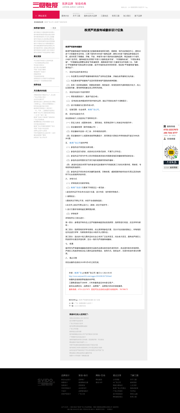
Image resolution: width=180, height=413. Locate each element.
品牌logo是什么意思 (40, 131)
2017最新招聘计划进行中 (136, 7)
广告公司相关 (118, 391)
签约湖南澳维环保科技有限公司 (44, 46)
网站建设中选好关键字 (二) (78, 342)
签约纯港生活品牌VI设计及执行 (44, 50)
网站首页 (41, 16)
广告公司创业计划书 (76, 323)
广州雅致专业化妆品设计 (77, 337)
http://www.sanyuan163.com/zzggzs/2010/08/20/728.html (90, 276)
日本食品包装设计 (40, 124)
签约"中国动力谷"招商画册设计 (44, 43)
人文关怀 (133, 385)
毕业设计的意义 (39, 65)
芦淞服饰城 (86, 300)
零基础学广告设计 (40, 72)
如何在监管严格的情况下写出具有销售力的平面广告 (86, 350)
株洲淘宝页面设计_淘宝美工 (43, 108)
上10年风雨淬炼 (90, 15)
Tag (146, 7)
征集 (98, 300)
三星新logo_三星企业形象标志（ (44, 104)
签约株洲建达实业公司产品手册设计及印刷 (83, 334)
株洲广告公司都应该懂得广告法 (44, 126)
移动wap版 (134, 394)
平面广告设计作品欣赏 (41, 128)
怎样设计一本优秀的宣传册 (43, 81)
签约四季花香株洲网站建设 (78, 326)
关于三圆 (133, 379)
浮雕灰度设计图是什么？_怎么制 (44, 95)
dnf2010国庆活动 (80, 306)
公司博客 (116, 379)
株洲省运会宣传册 (75, 331)
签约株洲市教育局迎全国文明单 (44, 34)
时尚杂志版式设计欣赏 (41, 106)
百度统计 (110, 409)
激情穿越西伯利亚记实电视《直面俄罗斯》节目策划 (86, 339)
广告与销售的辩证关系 (41, 63)
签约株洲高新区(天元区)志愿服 (44, 37)
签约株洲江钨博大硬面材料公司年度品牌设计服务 (85, 347)
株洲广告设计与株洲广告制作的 (44, 117)
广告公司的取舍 (39, 119)
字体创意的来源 (39, 76)
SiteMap (133, 391)
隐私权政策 (134, 388)
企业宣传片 (83, 388)
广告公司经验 (73, 329)
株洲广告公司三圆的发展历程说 (44, 113)
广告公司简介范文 (40, 97)
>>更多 (53, 28)
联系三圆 (133, 397)
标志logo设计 (66, 379)
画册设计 (64, 382)
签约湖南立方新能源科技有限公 (44, 32)
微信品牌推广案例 (40, 135)
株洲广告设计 (76, 187)
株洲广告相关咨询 (61, 22)
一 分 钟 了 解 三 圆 (40, 115)
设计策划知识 (118, 394)
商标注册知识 (118, 385)
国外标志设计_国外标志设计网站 (44, 102)
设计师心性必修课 (40, 67)
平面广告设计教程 (40, 69)
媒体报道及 (76, 15)
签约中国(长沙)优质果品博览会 (44, 39)
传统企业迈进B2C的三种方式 (79, 318)
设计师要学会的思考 (76, 321)
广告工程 (82, 394)
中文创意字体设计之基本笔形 (43, 60)
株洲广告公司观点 (119, 388)
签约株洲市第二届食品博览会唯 (44, 48)
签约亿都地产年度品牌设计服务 (44, 52)
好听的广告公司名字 (40, 137)
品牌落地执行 (83, 391)
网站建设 (99, 379)
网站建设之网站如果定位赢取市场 (80, 353)
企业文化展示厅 (39, 99)
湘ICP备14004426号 (73, 409)
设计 (95, 300)
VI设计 (63, 391)
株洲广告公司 (49, 22)
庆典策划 (82, 385)
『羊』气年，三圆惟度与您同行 (44, 110)
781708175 (124, 289)
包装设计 (64, 385)
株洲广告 (78, 273)
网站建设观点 (118, 397)
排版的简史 (37, 74)
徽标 (91, 300)
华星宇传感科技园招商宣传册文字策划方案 (83, 345)
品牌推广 (82, 379)
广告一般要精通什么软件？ (84, 303)
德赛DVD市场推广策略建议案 (79, 355)
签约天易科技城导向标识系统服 (44, 41)
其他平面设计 (66, 394)
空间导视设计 (66, 388)
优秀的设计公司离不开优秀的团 (44, 78)
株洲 (80, 300)
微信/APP (99, 382)
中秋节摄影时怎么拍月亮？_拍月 (44, 133)
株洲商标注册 (83, 382)
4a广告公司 (117, 382)
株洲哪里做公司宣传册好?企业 (44, 122)
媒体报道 (133, 382)
